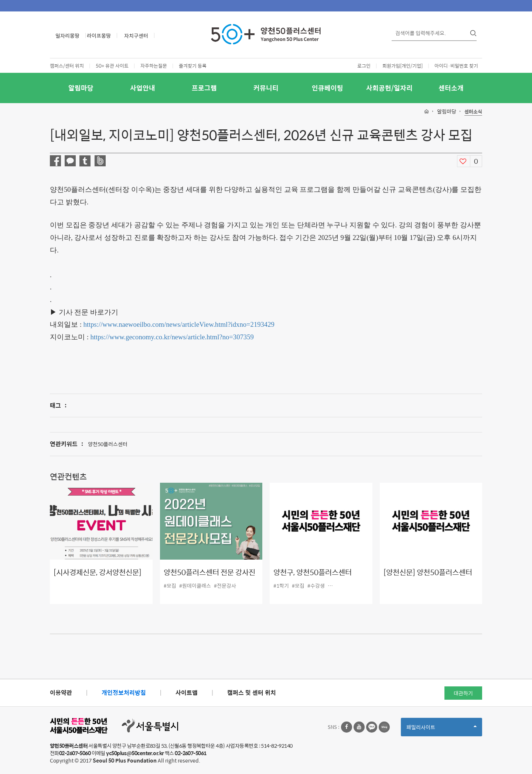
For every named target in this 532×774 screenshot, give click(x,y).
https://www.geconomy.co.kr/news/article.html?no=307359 (172, 337)
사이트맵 (186, 692)
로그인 (364, 65)
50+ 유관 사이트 (112, 65)
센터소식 (473, 111)
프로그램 (204, 88)
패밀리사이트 (441, 729)
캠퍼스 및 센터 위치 (251, 692)
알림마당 (80, 88)
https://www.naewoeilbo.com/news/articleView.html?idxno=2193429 (178, 324)
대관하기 (463, 693)
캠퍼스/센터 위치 (67, 65)
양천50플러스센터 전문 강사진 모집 (209, 577)
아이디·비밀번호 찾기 (456, 65)
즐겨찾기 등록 (193, 65)
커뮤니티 (266, 88)
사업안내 (142, 88)
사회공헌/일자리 (389, 88)
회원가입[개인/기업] (402, 65)
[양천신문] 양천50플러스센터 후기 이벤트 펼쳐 (427, 577)
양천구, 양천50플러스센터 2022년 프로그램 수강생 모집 (317, 577)
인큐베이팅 (327, 88)
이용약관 (61, 692)
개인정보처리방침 (124, 692)
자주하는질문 (153, 65)
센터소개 (451, 88)
